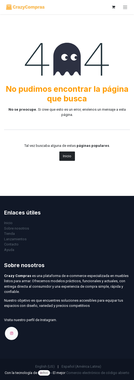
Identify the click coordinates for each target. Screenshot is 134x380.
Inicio (67, 156)
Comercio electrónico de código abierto (97, 373)
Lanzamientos (15, 239)
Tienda (9, 234)
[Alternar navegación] (125, 7)
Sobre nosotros (16, 228)
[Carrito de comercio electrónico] (113, 7)
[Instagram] (11, 333)
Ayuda (9, 250)
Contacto (11, 244)
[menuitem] (45, 366)
